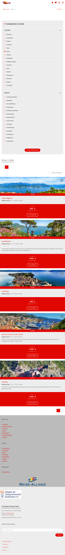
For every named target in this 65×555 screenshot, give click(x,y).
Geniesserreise (10, 114)
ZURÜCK (59, 9)
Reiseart (32, 93)
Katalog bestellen (7, 435)
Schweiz (8, 71)
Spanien (8, 82)
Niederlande (9, 58)
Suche (4, 431)
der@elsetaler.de (9, 513)
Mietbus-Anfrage (7, 426)
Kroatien (8, 54)
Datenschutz (6, 547)
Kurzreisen (9, 124)
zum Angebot (32, 215)
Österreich (9, 65)
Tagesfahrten (6, 472)
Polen (7, 68)
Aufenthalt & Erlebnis (11, 97)
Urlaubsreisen (9, 141)
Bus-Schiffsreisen (10, 103)
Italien (8, 51)
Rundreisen (9, 131)
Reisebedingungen (7, 541)
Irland (7, 48)
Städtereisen (9, 137)
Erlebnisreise (9, 107)
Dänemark (9, 34)
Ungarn (5, 459)
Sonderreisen (9, 134)
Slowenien (9, 78)
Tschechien (9, 85)
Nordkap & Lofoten (11, 61)
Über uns (5, 428)
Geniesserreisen (10, 117)
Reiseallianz (6, 433)
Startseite (5, 424)
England (8, 41)
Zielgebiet (32, 30)
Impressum (5, 544)
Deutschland (9, 38)
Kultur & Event (10, 120)
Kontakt (5, 437)
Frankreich (9, 44)
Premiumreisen (10, 127)
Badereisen (9, 100)
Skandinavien (9, 75)
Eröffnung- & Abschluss (12, 110)
